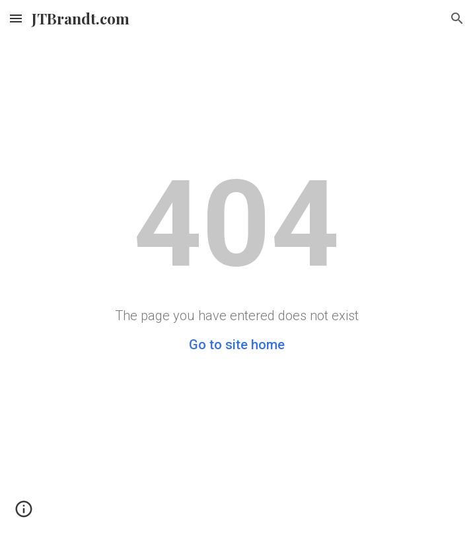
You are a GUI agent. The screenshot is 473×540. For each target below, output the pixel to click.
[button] (16, 18)
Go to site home (237, 345)
